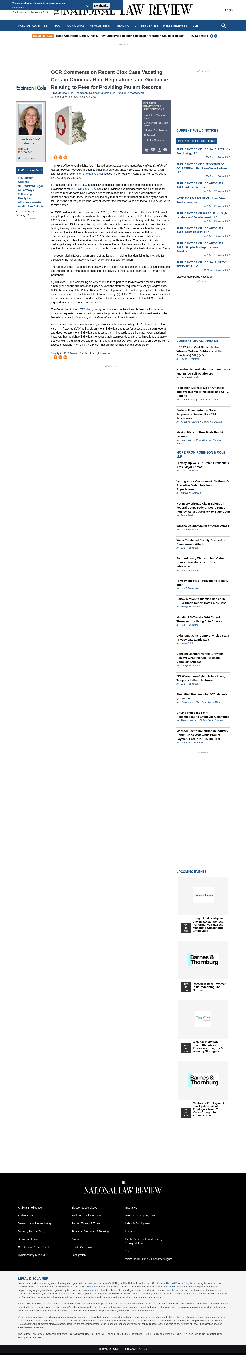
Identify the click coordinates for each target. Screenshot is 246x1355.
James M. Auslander (191, 422)
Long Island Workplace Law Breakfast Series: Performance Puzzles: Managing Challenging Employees (208, 924)
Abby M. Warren (189, 720)
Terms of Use (163, 1283)
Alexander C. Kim (209, 399)
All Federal (149, 135)
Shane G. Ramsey (190, 359)
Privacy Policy (182, 1283)
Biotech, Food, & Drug (31, 1231)
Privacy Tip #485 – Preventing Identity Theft (202, 582)
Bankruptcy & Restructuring (34, 1223)
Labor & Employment (138, 1223)
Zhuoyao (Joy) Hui (190, 702)
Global (75, 1239)
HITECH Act (85, 309)
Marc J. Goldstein (213, 422)
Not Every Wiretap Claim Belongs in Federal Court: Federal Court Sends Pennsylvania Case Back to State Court (203, 507)
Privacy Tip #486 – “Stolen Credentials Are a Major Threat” (202, 465)
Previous (212, 35)
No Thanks (101, 5)
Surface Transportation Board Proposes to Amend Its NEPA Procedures (196, 414)
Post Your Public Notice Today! (196, 140)
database (93, 1286)
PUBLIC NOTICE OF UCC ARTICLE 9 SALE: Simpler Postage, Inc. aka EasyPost (199, 247)
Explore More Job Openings (25, 213)
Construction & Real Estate (34, 1247)
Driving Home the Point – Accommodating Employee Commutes (202, 714)
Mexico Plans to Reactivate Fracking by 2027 (201, 434)
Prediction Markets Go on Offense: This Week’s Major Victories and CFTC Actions (202, 391)
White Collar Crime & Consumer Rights (148, 1259)
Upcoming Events (191, 871)
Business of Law (28, 1239)
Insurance (131, 1207)
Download (160, 150)
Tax (127, 1251)
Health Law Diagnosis (131, 92)
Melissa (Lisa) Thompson (30, 141)
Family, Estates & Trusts (86, 1223)
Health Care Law (82, 1247)
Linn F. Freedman (189, 470)
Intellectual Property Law (140, 1215)
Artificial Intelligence (30, 1207)
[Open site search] (223, 25)
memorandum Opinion (90, 173)
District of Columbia (154, 140)
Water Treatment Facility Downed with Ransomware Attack (202, 542)
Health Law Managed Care (155, 116)
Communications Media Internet (156, 124)
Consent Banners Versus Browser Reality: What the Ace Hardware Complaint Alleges (199, 657)
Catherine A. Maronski (192, 742)
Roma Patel (187, 515)
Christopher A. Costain (211, 720)
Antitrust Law (26, 1215)
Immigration (79, 1255)
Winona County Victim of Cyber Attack (202, 525)
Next (216, 35)
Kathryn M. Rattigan (191, 493)
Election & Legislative (84, 1207)
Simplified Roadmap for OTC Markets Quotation (201, 696)
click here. (37, 1337)
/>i (165, 150)
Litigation (130, 1231)
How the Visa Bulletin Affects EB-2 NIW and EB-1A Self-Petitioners (203, 371)
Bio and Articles (27, 158)
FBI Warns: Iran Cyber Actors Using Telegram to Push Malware (200, 678)
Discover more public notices (192, 276)
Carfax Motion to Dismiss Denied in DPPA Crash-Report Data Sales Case (201, 601)
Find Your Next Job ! (30, 170)
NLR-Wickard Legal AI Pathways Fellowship (30, 190)
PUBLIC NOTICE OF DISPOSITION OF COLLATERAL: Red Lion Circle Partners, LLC (202, 168)
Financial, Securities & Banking (90, 1231)
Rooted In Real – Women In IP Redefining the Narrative (210, 987)
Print (148, 150)
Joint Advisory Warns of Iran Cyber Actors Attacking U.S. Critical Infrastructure (200, 562)
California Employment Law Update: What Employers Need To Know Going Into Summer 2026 (208, 1109)
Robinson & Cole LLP (102, 92)
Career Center (146, 25)
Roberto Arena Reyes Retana (196, 440)
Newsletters (100, 25)
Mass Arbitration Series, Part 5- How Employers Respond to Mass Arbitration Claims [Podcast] (128, 35)
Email (24, 149)
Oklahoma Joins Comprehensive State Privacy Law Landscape (202, 637)
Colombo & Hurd (189, 377)
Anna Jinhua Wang (211, 702)
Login (229, 10)
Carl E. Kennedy (189, 399)
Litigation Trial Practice (155, 130)
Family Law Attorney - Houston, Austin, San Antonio (31, 202)
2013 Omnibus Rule (83, 188)
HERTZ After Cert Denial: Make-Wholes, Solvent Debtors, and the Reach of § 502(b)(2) (199, 351)
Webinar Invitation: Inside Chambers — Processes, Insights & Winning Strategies (208, 1046)
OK (88, 5)
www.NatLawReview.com (168, 1286)
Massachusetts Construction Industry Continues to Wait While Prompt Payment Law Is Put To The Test (202, 735)
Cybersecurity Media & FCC (35, 1255)
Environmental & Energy (86, 1215)
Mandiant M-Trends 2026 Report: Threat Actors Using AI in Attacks (199, 619)
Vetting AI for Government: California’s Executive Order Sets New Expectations (202, 485)
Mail (154, 150)
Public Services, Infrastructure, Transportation (143, 1241)
